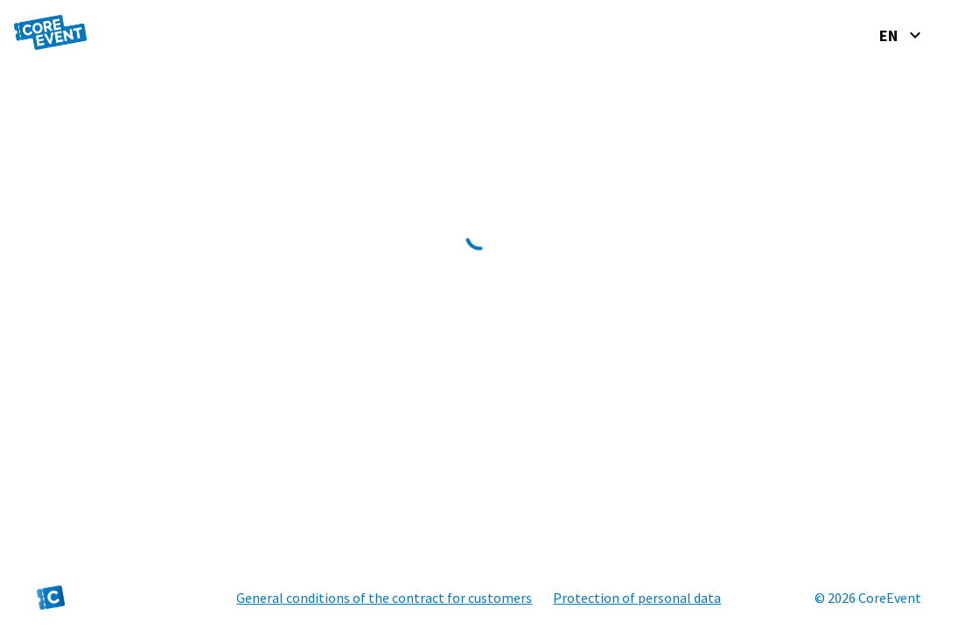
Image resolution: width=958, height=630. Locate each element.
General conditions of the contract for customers (384, 597)
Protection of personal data (637, 597)
